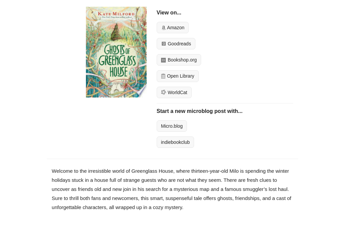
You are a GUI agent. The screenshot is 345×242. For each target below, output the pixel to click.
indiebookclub (175, 142)
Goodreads (176, 43)
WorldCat (174, 92)
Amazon (172, 27)
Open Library (177, 76)
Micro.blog (172, 126)
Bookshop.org (179, 60)
